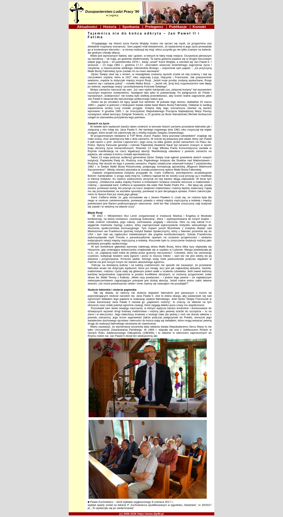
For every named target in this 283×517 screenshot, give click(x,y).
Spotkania (131, 27)
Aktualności (87, 27)
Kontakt (199, 27)
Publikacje (178, 27)
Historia (110, 27)
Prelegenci (154, 27)
